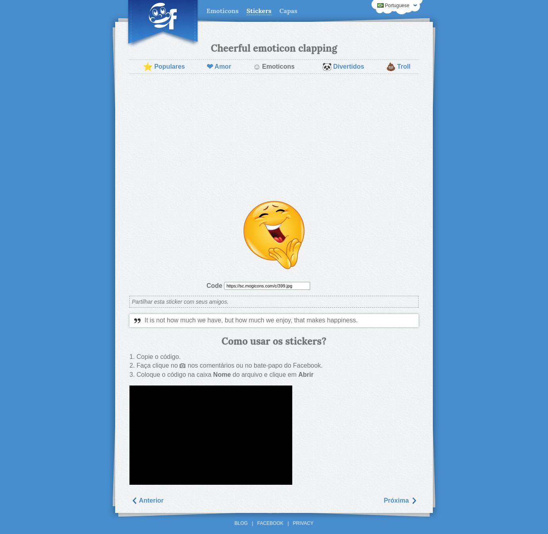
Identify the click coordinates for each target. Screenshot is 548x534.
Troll (398, 66)
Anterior (147, 500)
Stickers (259, 11)
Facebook (270, 523)
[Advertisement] (274, 137)
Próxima (400, 500)
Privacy (303, 523)
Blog (241, 523)
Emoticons (222, 11)
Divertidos (343, 66)
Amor (218, 66)
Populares (164, 66)
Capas (288, 11)
